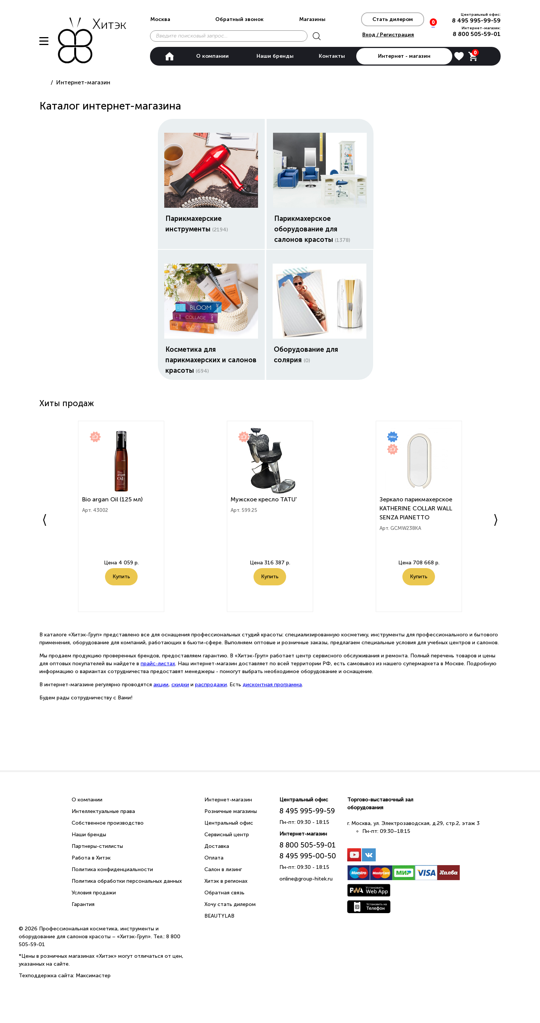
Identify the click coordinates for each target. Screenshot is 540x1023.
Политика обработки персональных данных (127, 881)
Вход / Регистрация (388, 35)
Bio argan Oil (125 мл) (112, 500)
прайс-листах (158, 663)
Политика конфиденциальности (112, 869)
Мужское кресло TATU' (264, 500)
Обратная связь (224, 893)
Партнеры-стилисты (97, 846)
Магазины (312, 19)
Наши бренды (275, 56)
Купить (121, 587)
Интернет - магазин (404, 56)
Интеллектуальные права (103, 811)
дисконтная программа (272, 684)
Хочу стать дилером (230, 904)
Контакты (332, 56)
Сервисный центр (226, 834)
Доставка (216, 846)
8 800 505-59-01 (477, 34)
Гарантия (83, 904)
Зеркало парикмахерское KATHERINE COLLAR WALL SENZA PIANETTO (416, 509)
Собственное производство (108, 823)
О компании (212, 56)
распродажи (211, 684)
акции (160, 684)
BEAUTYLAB (219, 916)
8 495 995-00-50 (307, 856)
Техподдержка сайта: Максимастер (65, 975)
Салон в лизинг (223, 869)
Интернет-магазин (228, 799)
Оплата (214, 858)
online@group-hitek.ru (306, 879)
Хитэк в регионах (226, 881)
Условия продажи (94, 893)
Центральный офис (228, 823)
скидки (180, 684)
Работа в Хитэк (91, 858)
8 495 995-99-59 (476, 20)
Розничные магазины (230, 811)
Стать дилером (392, 19)
